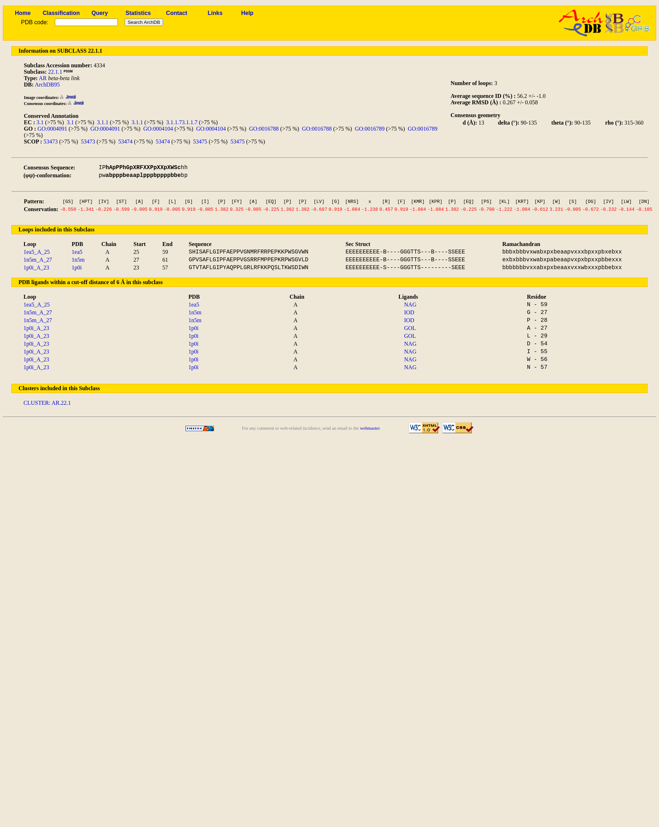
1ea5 (77, 252)
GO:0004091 (52, 129)
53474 (125, 141)
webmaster (370, 428)
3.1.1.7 (174, 122)
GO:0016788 (264, 129)
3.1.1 (103, 122)
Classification (61, 13)
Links (215, 13)
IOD (409, 312)
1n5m (78, 260)
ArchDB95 (47, 85)
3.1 (40, 122)
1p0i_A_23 (36, 268)
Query (99, 13)
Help (247, 13)
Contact (176, 13)
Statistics (138, 13)
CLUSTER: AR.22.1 (47, 403)
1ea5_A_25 (36, 252)
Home (23, 13)
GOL (410, 328)
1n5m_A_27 (37, 260)
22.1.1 (55, 72)
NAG (410, 305)
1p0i (77, 268)
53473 (50, 141)
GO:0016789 (370, 129)
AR (43, 78)
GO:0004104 (158, 129)
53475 (200, 141)
